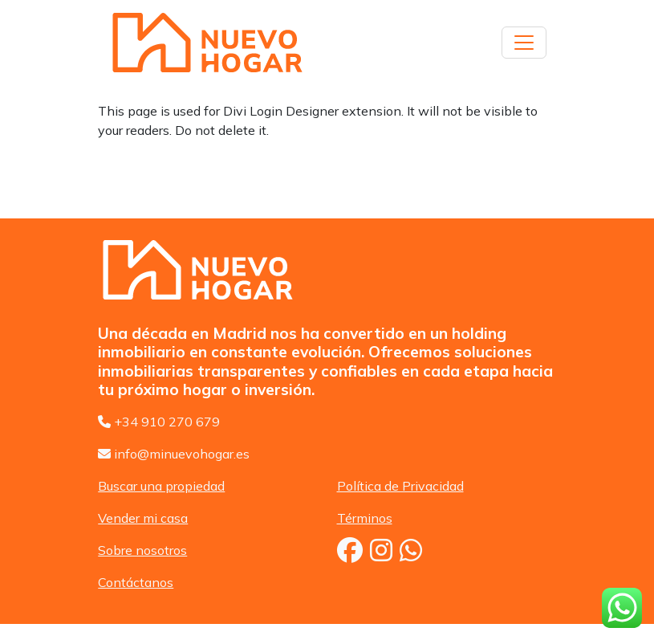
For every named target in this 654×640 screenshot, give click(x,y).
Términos (364, 518)
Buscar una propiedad (161, 486)
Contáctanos (135, 582)
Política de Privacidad (400, 486)
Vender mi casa (143, 518)
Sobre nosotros (142, 550)
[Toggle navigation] (524, 42)
